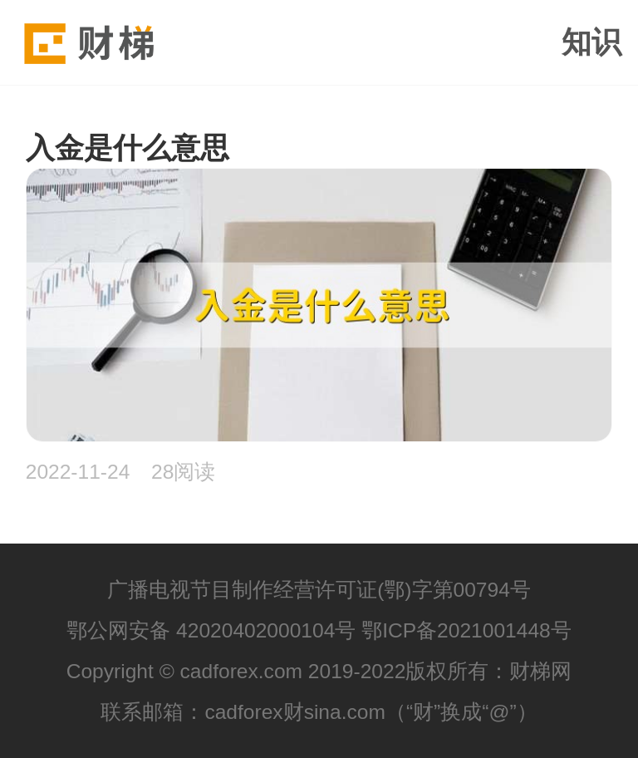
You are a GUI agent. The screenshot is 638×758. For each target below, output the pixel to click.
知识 (591, 42)
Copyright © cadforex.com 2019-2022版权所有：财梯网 (319, 671)
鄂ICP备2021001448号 (466, 630)
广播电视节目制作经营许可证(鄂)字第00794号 (319, 589)
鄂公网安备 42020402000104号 (211, 630)
